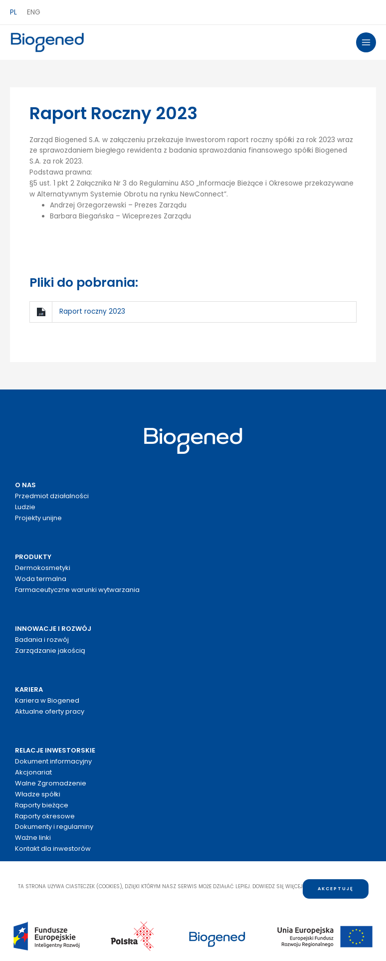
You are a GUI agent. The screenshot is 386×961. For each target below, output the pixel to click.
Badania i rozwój (42, 639)
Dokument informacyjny (53, 761)
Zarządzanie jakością (50, 650)
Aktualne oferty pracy (49, 711)
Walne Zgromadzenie (50, 783)
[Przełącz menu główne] (366, 42)
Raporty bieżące (41, 805)
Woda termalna (40, 578)
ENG (33, 12)
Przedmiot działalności (52, 496)
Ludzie (25, 507)
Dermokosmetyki (42, 568)
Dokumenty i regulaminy (54, 826)
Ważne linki (33, 837)
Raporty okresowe (45, 816)
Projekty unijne (38, 518)
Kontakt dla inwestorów (53, 848)
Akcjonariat (33, 772)
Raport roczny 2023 (92, 311)
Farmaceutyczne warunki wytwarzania (77, 589)
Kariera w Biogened (47, 700)
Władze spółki (37, 794)
